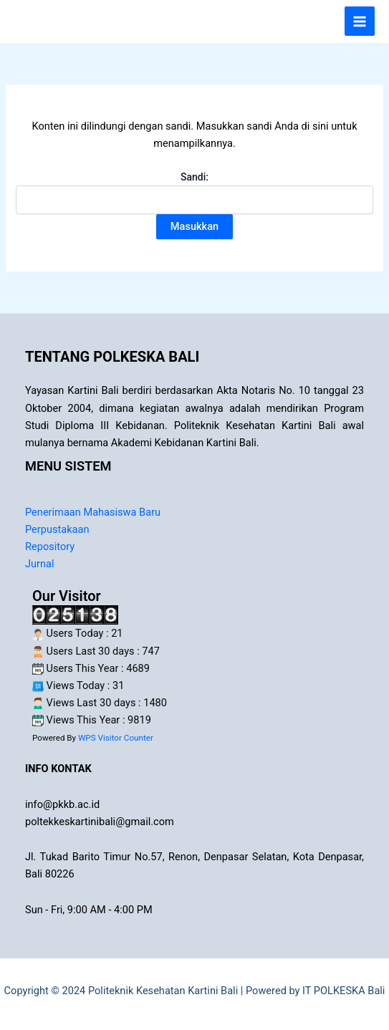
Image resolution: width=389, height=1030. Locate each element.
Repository (50, 546)
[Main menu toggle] (360, 21)
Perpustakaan (57, 529)
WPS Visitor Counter (115, 738)
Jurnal (39, 563)
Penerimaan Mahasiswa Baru (92, 512)
